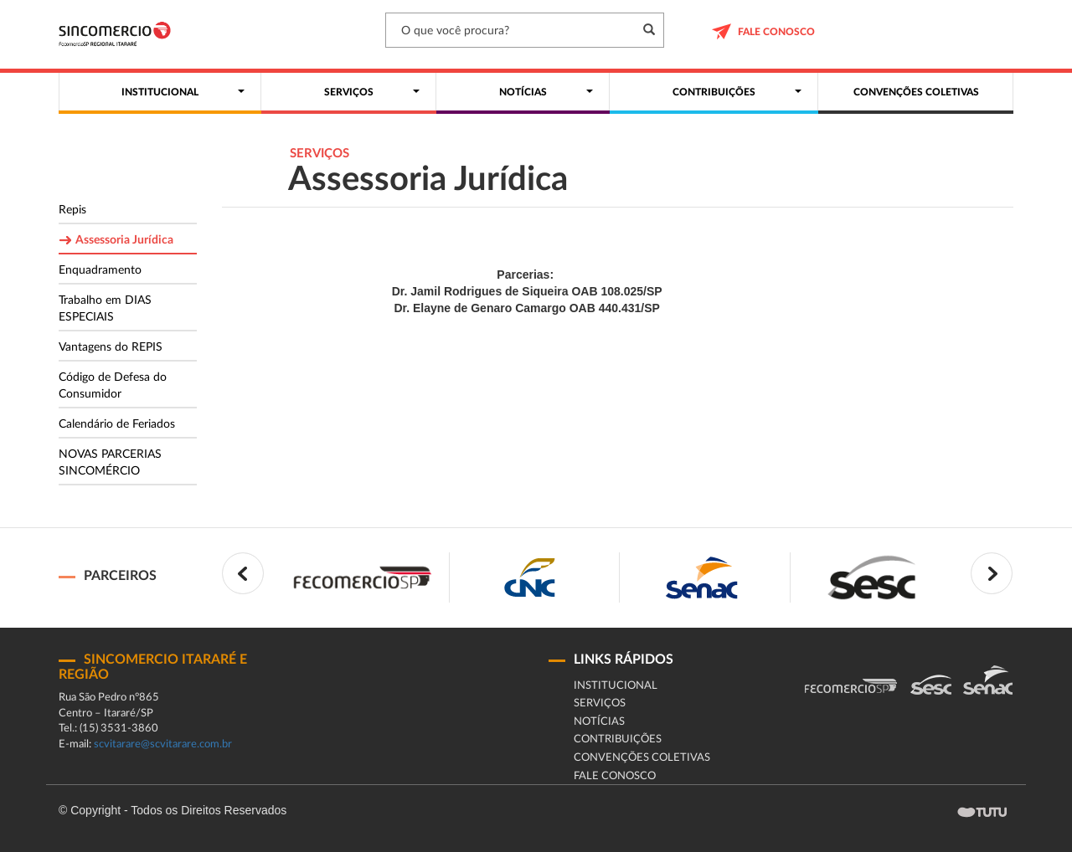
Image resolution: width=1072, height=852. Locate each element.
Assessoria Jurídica (124, 240)
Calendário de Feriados (117, 424)
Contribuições (618, 739)
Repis (72, 210)
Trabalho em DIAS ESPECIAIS (105, 309)
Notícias (599, 721)
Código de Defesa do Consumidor (113, 386)
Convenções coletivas (642, 757)
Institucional (615, 685)
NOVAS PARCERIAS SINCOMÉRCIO (110, 463)
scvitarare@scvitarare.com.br (163, 744)
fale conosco (615, 776)
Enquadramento (100, 270)
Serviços (600, 703)
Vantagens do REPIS (110, 347)
